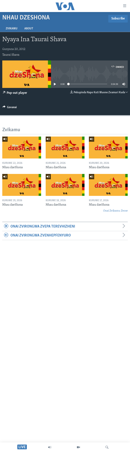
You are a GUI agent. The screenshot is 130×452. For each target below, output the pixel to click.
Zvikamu (12, 28)
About (28, 28)
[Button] (9, 108)
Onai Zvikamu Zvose (115, 210)
